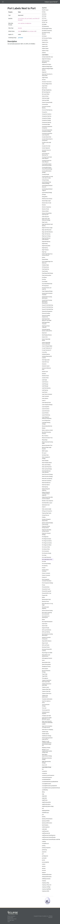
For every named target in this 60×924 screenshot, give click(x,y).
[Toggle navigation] (3, 2)
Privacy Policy (10, 917)
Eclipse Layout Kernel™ (51, 2)
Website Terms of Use (12, 918)
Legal (9, 921)
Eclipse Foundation (11, 916)
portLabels (20, 37)
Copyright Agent (11, 920)
